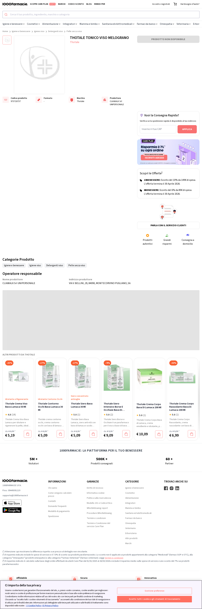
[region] (101, 594)
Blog (89, 4)
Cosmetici (33, 24)
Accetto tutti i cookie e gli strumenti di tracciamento (154, 598)
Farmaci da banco (147, 24)
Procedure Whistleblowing (99, 513)
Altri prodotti (131, 538)
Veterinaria (183, 24)
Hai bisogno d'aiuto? (190, 4)
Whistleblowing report (97, 508)
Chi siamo (52, 488)
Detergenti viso (55, 31)
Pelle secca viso (74, 31)
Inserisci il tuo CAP (152, 129)
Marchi (61, 4)
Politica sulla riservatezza (99, 498)
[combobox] (101, 14)
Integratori (70, 24)
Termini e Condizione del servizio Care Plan (98, 525)
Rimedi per (99, 4)
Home (5, 31)
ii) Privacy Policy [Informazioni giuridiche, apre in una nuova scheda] (50, 605)
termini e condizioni (114, 558)
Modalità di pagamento (59, 511)
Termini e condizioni (96, 518)
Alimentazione (51, 24)
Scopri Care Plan (43, 4)
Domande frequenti (57, 506)
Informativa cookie (95, 493)
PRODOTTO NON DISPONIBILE (168, 39)
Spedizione (53, 516)
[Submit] (6, 14)
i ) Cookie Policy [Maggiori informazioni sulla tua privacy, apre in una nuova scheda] (34, 605)
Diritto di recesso (95, 488)
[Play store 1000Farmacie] (20, 510)
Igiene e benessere (13, 24)
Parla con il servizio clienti (168, 225)
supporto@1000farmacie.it (15, 495)
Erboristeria (131, 533)
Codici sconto (76, 4)
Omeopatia (167, 24)
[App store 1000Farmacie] (20, 503)
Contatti (52, 501)
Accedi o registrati (161, 4)
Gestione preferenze (154, 590)
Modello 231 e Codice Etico (99, 503)
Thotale (74, 42)
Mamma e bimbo (90, 24)
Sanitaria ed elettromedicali (118, 24)
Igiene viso (39, 31)
